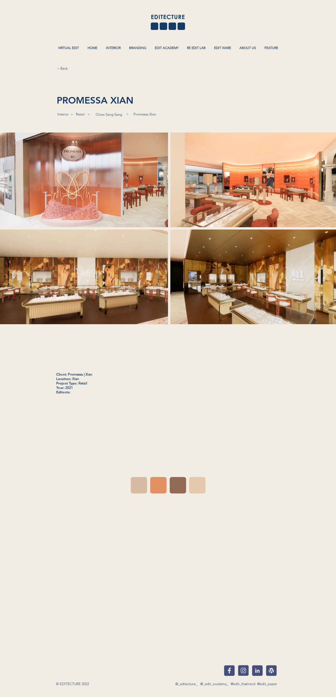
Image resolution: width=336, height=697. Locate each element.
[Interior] (63, 114)
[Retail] (80, 114)
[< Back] (62, 68)
